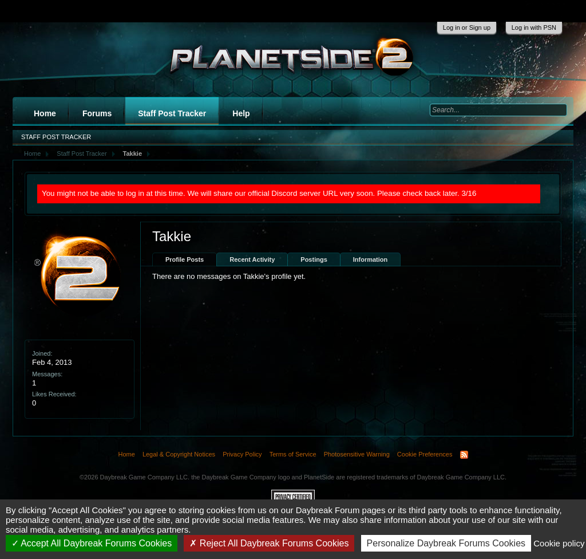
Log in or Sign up (466, 27)
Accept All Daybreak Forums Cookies (91, 543)
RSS (464, 455)
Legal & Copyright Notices (178, 454)
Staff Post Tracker (172, 113)
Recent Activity (252, 259)
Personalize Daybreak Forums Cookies (446, 543)
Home (45, 113)
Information (370, 259)
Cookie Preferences (425, 454)
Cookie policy (558, 543)
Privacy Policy (242, 454)
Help (241, 113)
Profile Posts (184, 259)
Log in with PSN (534, 27)
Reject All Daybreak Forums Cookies (269, 543)
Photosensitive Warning (357, 454)
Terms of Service (293, 454)
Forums (97, 113)
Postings (313, 259)
